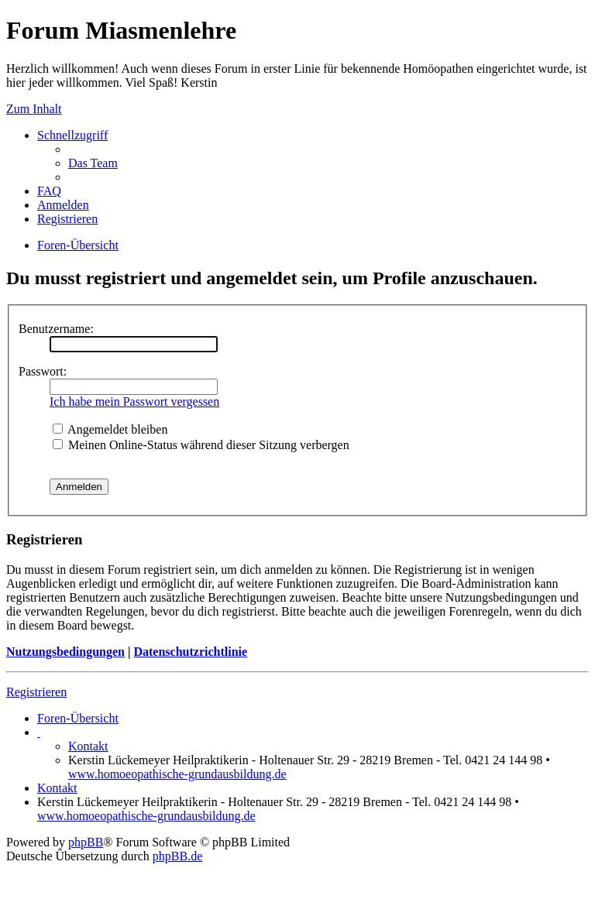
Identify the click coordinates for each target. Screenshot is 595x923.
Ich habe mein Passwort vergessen (134, 401)
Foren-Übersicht (78, 718)
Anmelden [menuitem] (63, 204)
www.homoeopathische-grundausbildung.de (177, 774)
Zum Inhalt (34, 108)
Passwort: (43, 371)
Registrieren (36, 691)
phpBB (85, 842)
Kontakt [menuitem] (88, 746)
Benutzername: (56, 328)
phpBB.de (177, 856)
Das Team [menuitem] (93, 163)
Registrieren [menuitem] (67, 218)
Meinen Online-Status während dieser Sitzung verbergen (201, 444)
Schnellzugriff (72, 135)
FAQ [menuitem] (49, 190)
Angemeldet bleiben (110, 429)
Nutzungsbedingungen (65, 651)
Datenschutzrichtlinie (190, 651)
